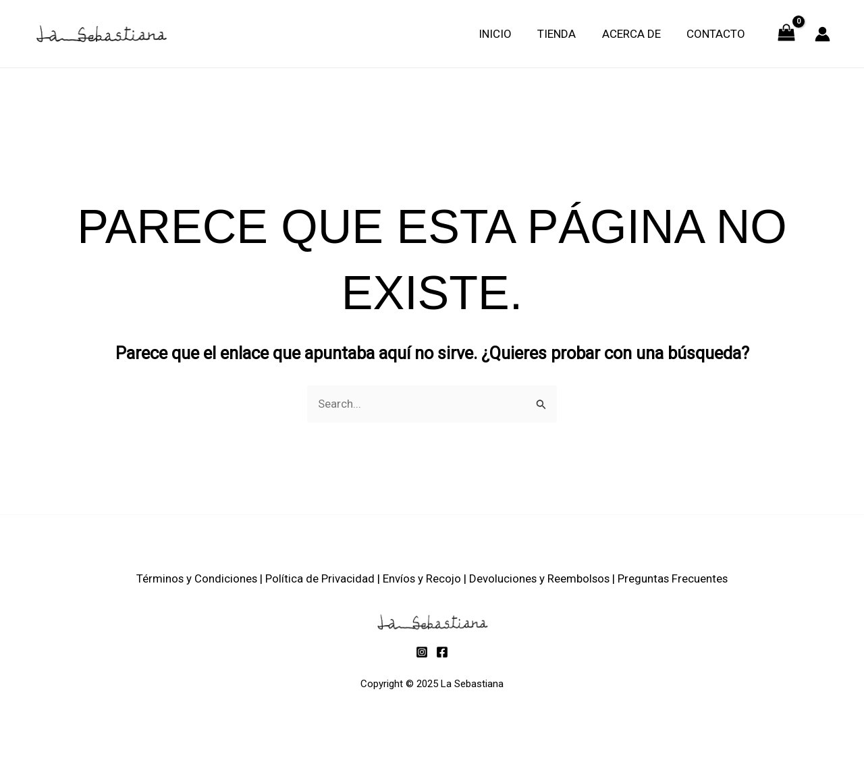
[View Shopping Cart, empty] (786, 34)
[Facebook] (442, 652)
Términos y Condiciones (195, 578)
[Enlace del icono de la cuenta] (822, 34)
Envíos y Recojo (421, 578)
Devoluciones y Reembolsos (540, 578)
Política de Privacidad (318, 578)
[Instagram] (422, 652)
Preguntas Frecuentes (675, 578)
